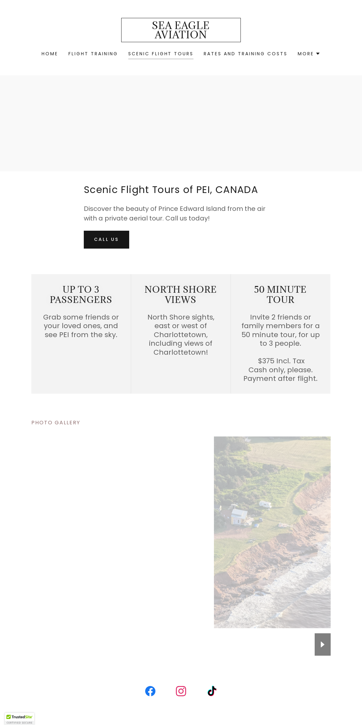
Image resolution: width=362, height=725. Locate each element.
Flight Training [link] (93, 53)
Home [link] (50, 53)
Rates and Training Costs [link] (245, 53)
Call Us (106, 239)
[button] (309, 54)
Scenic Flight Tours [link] (161, 53)
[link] (181, 36)
